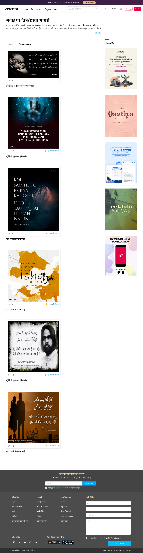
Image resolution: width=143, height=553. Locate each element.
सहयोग (14, 502)
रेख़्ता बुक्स (64, 521)
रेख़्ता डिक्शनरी (66, 511)
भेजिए (120, 543)
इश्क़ (50, 233)
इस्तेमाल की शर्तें (25, 550)
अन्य (55, 9)
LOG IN (113, 9)
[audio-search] (97, 8)
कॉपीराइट (32, 550)
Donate (137, 9)
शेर (11, 44)
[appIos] (68, 542)
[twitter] (19, 542)
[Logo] (11, 9)
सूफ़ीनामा (64, 507)
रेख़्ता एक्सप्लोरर (42, 521)
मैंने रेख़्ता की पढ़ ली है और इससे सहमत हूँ (62, 488)
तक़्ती (13, 511)
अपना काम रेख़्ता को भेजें (20, 521)
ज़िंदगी (49, 151)
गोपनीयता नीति (60, 488)
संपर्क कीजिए (41, 511)
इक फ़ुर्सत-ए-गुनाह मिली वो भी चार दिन (20, 86)
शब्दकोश (39, 9)
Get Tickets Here (89, 2)
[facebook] (14, 542)
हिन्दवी (63, 502)
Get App (128, 9)
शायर (26, 9)
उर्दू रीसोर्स (15, 516)
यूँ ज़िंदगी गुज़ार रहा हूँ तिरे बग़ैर (16, 156)
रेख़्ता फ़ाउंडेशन (41, 502)
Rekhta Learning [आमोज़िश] (67, 516)
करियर (39, 516)
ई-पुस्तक (48, 9)
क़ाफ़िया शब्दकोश (17, 507)
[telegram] (36, 542)
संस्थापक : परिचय (42, 507)
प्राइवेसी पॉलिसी (15, 550)
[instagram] (30, 542)
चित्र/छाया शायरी (25, 44)
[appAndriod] (54, 542)
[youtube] (25, 542)
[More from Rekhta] (121, 9)
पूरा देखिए (98, 32)
